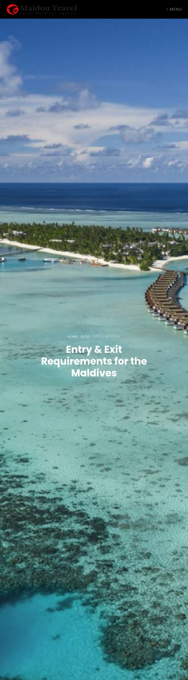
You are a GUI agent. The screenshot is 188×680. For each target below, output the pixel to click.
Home (73, 336)
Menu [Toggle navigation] (174, 9)
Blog (85, 336)
